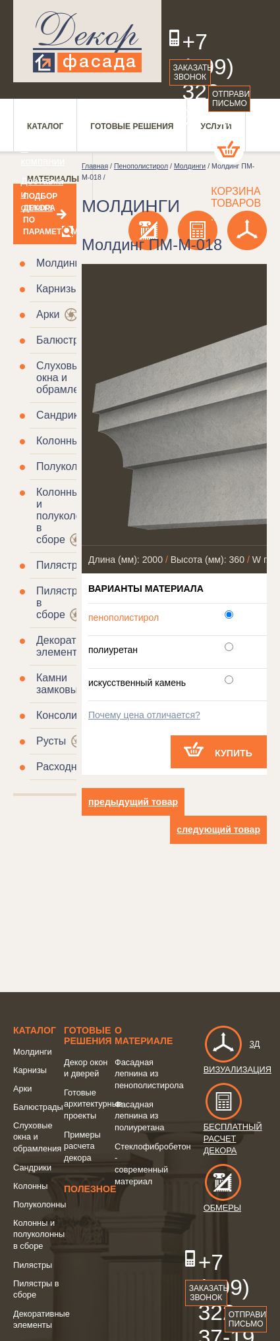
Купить (233, 753)
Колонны (57, 440)
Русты (51, 741)
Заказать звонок (192, 72)
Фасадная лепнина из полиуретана (139, 1115)
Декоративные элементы (71, 646)
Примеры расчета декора (82, 1146)
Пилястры (60, 565)
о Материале (144, 1035)
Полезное (90, 1189)
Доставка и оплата (34, 194)
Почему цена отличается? (144, 715)
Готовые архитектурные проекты (93, 1104)
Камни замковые (60, 683)
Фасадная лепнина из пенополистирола (149, 1073)
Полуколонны (69, 466)
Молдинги (60, 263)
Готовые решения (88, 1035)
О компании (34, 154)
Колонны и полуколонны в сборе (68, 515)
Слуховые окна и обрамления (66, 377)
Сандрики (60, 415)
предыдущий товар (133, 802)
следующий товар (218, 829)
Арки (48, 314)
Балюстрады (67, 340)
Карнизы (57, 288)
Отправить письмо (231, 99)
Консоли (56, 715)
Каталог (34, 1030)
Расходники (64, 766)
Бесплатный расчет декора (233, 1125)
